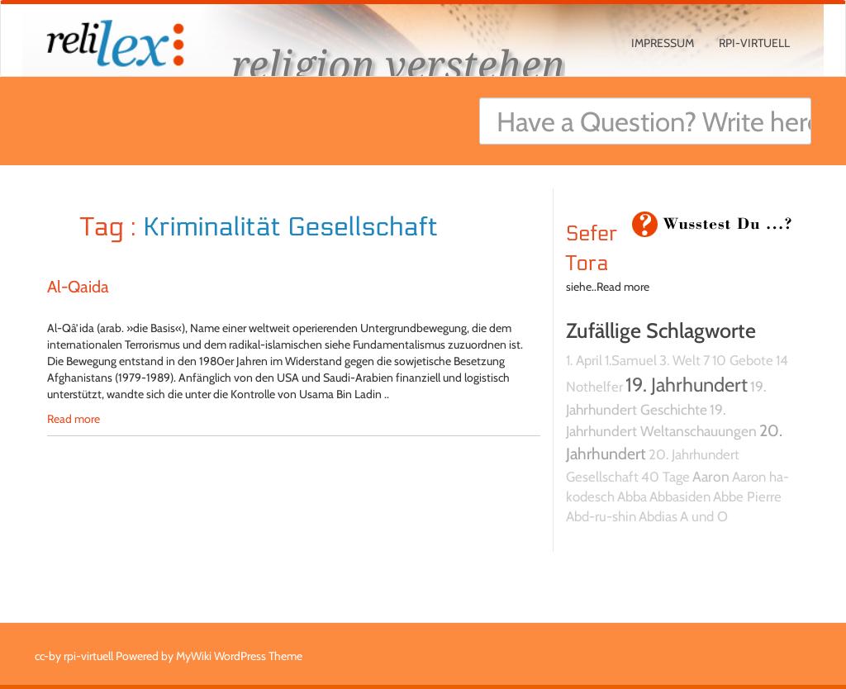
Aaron (711, 476)
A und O (704, 516)
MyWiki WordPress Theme (239, 656)
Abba (632, 496)
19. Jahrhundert (686, 385)
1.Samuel (631, 360)
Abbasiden (680, 496)
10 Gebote (742, 360)
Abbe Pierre (747, 496)
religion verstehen (398, 64)
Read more (73, 418)
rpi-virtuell (754, 43)
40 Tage (665, 476)
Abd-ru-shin (601, 516)
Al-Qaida (78, 287)
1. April (584, 360)
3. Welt (680, 360)
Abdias (658, 516)
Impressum (662, 43)
